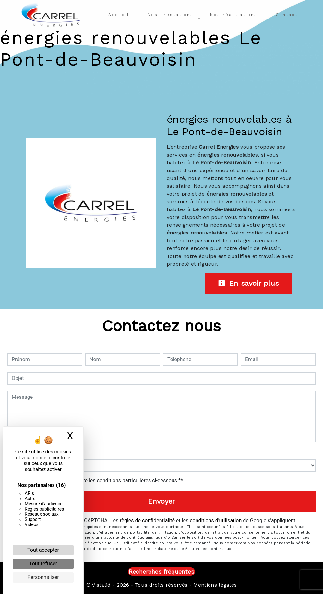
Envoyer (161, 501)
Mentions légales (214, 585)
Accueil (118, 14)
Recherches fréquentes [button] (161, 571)
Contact (287, 14)
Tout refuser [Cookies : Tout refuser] (43, 564)
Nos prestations (171, 14)
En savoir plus (248, 283)
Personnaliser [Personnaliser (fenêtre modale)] (43, 577)
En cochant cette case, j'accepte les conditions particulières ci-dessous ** (98, 480)
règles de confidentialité (147, 520)
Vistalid (101, 585)
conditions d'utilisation (216, 520)
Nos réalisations (233, 14)
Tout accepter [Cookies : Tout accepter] (43, 550)
